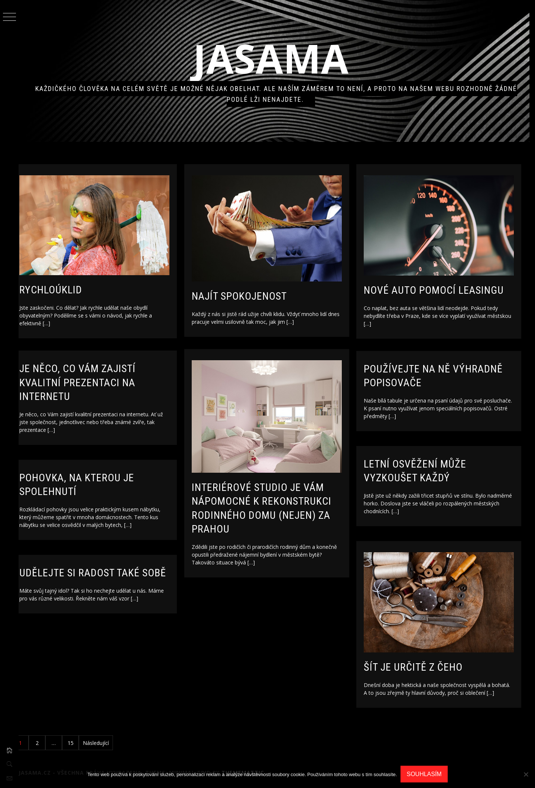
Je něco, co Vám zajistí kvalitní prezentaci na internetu (90, 382)
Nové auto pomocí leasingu (446, 287)
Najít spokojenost (251, 293)
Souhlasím (423, 774)
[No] (525, 774)
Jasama (277, 58)
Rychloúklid (63, 287)
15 (83, 742)
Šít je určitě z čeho (425, 664)
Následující (108, 742)
